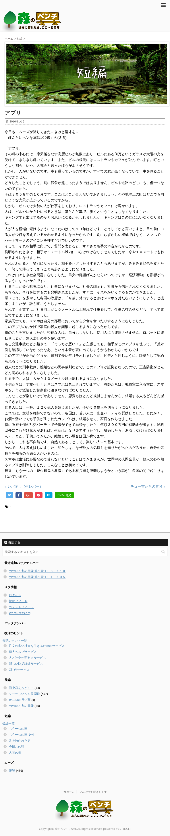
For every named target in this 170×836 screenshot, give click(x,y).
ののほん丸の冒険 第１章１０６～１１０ (37, 571)
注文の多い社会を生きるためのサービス (37, 646)
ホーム (9, 39)
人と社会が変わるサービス (27, 658)
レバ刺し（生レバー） (24, 486)
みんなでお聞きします (93, 791)
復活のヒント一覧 (14, 641)
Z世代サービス (19, 670)
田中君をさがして (21, 688)
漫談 (12, 771)
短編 (19, 39)
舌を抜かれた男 (20, 741)
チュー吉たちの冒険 (148, 486)
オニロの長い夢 (20, 700)
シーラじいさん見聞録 (24, 694)
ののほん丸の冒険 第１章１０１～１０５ (37, 577)
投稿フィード (18, 601)
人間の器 (15, 753)
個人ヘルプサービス (23, 652)
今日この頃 (16, 747)
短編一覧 (8, 723)
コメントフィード (21, 607)
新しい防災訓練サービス (26, 664)
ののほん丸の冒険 (21, 706)
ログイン (15, 595)
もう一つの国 (18, 729)
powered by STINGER (117, 828)
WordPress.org (20, 613)
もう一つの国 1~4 (21, 735)
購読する (12, 542)
